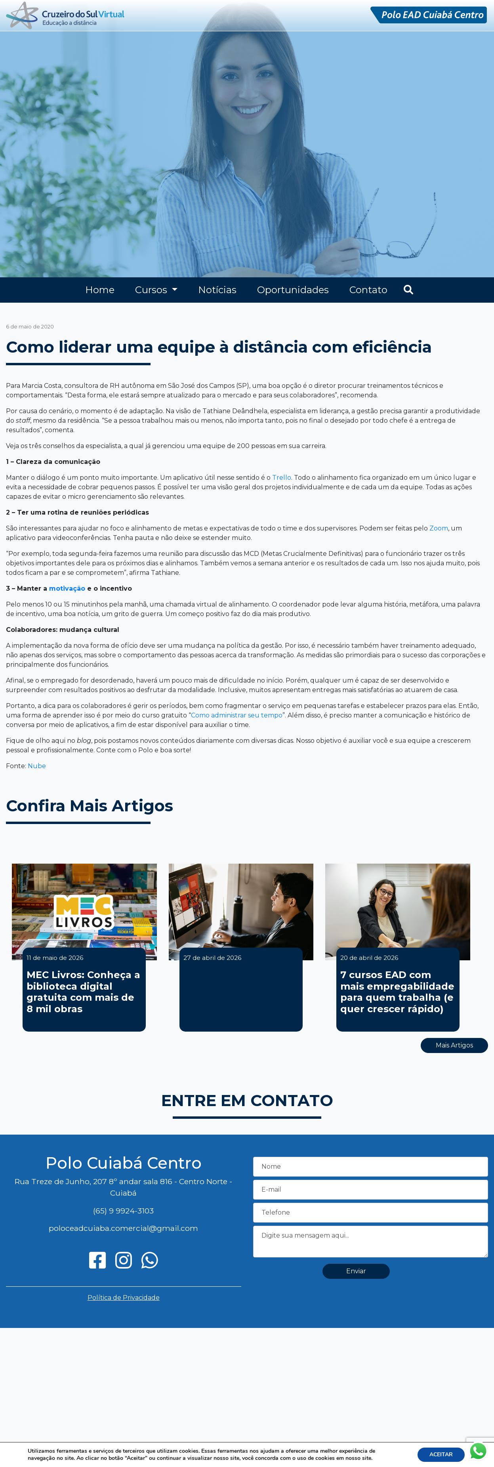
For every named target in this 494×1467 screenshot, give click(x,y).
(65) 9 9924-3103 (123, 1210)
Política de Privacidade (124, 1297)
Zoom (438, 528)
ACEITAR (441, 1454)
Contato (368, 290)
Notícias (217, 290)
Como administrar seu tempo (236, 715)
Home (99, 290)
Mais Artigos (454, 1045)
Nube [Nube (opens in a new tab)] (37, 766)
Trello (281, 477)
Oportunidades (293, 290)
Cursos (152, 290)
